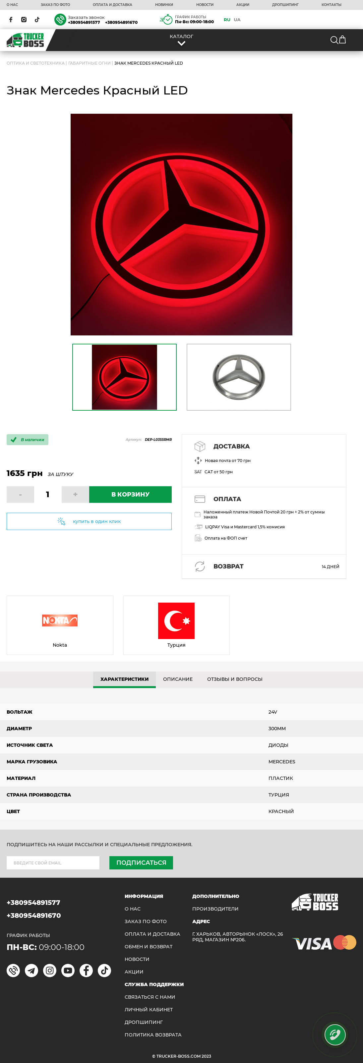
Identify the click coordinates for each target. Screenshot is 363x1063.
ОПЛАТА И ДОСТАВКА (112, 5)
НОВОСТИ (204, 5)
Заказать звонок (86, 17)
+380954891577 (84, 22)
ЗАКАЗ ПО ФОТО (55, 5)
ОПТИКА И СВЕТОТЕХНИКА (36, 63)
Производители (215, 909)
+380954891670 (121, 22)
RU (227, 19)
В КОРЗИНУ (130, 494)
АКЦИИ (242, 5)
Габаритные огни (89, 63)
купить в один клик (97, 521)
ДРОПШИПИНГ (285, 5)
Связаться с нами (150, 997)
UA (237, 19)
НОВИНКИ (164, 5)
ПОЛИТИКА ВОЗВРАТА (153, 1035)
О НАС (12, 5)
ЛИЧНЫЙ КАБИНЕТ (149, 1010)
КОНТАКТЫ (331, 5)
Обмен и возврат (148, 947)
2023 (206, 1056)
